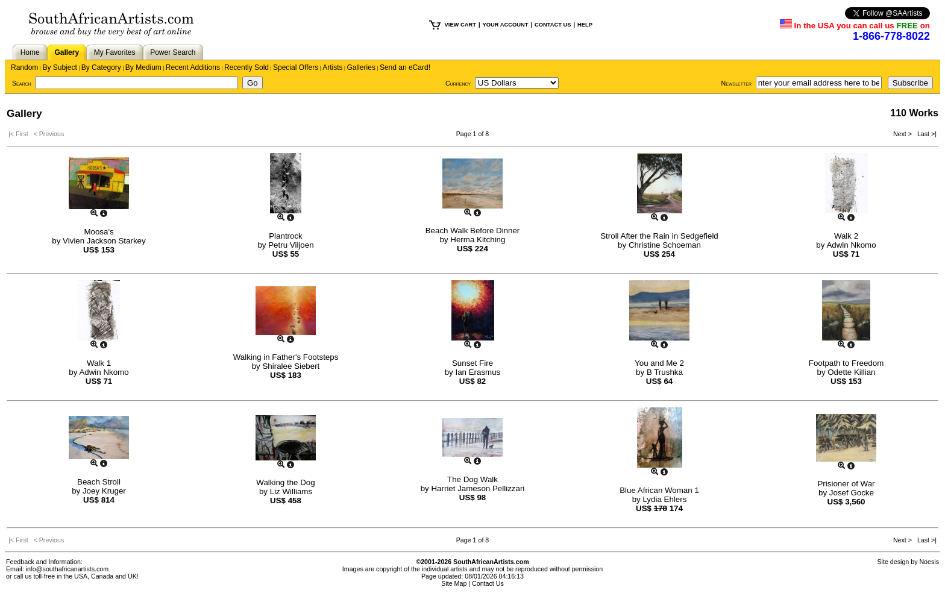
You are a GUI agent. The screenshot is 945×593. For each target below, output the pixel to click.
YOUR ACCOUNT (506, 25)
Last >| (925, 133)
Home (30, 52)
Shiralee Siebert (290, 366)
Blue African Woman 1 (659, 490)
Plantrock (286, 235)
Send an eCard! (405, 67)
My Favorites (115, 52)
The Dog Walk (472, 479)
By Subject (59, 67)
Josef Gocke (851, 492)
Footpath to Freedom (846, 363)
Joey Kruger (104, 490)
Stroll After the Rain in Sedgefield (659, 235)
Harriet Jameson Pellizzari (477, 488)
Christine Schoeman (665, 244)
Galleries (361, 67)
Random (24, 67)
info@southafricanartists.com (67, 569)
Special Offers (295, 67)
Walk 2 (846, 235)
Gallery (66, 52)
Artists (332, 67)
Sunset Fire (472, 363)
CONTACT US (553, 25)
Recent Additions (193, 67)
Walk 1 (99, 363)
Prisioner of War (845, 483)
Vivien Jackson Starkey (104, 240)
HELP (584, 25)
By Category (101, 67)
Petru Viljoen (290, 244)
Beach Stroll (99, 481)
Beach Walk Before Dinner (472, 230)
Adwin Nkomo (851, 244)
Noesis (929, 561)
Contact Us (488, 583)
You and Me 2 (659, 363)
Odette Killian (851, 372)
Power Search (172, 52)
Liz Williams (291, 491)
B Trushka (665, 372)
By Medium (143, 67)
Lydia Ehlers (664, 499)
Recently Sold (246, 67)
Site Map (453, 583)
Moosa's (98, 231)
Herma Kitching (477, 239)
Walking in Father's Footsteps (286, 357)
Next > (903, 133)
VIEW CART (460, 25)
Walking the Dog (285, 482)
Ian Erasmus (477, 372)
